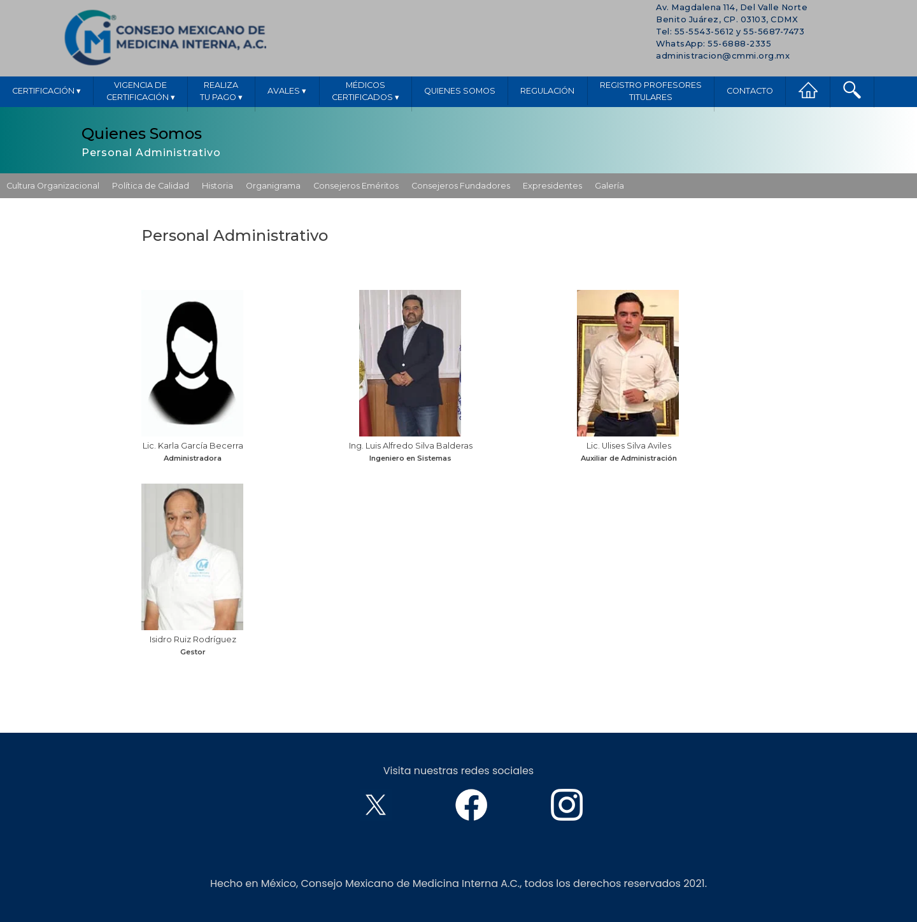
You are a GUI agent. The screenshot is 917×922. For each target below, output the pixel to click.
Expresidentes (552, 186)
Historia (217, 186)
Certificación (46, 91)
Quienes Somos (459, 91)
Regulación (547, 91)
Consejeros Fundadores (460, 186)
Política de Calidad (150, 186)
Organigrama (273, 186)
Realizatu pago (221, 91)
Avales (286, 91)
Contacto (750, 91)
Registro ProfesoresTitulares (651, 91)
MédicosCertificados (365, 91)
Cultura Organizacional (52, 186)
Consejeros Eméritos (356, 186)
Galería (609, 186)
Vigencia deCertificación (140, 91)
